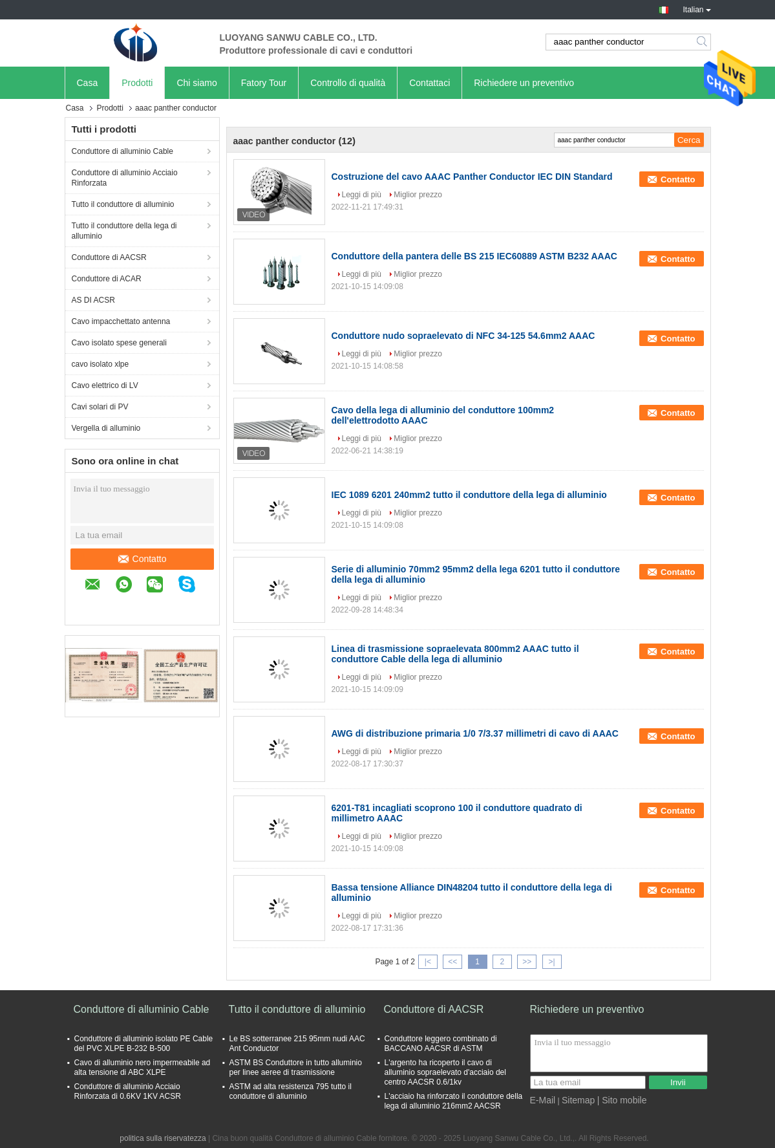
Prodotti (137, 83)
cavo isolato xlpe (100, 364)
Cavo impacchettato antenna (121, 321)
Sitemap (578, 1100)
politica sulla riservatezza (163, 1138)
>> (526, 961)
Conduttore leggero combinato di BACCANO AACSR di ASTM (441, 1043)
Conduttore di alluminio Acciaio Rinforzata (125, 178)
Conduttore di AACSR (109, 257)
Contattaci (429, 83)
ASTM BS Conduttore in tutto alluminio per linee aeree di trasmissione (295, 1067)
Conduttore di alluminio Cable (122, 151)
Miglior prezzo (418, 194)
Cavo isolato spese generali (119, 342)
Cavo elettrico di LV (105, 385)
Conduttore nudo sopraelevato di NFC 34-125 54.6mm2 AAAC (463, 335)
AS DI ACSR (93, 300)
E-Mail (543, 1100)
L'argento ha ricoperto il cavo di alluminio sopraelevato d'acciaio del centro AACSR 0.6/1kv (445, 1072)
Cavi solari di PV (100, 406)
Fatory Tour (264, 83)
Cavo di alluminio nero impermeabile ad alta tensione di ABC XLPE (142, 1067)
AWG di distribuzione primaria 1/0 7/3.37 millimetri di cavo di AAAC (475, 733)
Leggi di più (361, 194)
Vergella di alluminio (106, 428)
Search (703, 42)
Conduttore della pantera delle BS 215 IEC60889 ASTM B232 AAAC (474, 256)
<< (452, 961)
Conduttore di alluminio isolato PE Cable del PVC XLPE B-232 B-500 (143, 1043)
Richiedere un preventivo (524, 83)
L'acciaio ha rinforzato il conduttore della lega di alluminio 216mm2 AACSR (454, 1101)
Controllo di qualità (347, 83)
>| (551, 961)
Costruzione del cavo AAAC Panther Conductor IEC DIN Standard (472, 176)
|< (428, 961)
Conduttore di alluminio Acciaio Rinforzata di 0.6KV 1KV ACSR (127, 1091)
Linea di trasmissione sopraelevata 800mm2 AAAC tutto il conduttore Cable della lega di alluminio (455, 654)
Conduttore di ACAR (107, 278)
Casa (87, 83)
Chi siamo (196, 83)
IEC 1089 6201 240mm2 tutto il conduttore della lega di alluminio (469, 495)
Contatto (142, 559)
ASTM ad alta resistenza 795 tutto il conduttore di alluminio (290, 1091)
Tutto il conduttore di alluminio (123, 204)
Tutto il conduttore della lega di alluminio (124, 231)
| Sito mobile (622, 1100)
